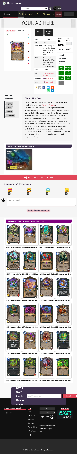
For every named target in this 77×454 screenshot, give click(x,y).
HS (7, 30)
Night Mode (45, 417)
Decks (9, 108)
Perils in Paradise (48, 105)
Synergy (9, 111)
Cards (12, 30)
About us (31, 419)
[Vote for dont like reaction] (67, 190)
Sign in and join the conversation (38, 177)
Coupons (31, 423)
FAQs (30, 435)
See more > (67, 172)
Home (30, 411)
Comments (10, 115)
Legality (9, 104)
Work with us (32, 427)
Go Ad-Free (58, 14)
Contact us (31, 415)
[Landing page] (4, 3)
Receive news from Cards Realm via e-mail (21, 396)
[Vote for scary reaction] (48, 190)
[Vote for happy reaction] (29, 190)
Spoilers (39, 31)
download (49, 78)
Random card (48, 32)
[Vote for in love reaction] (10, 190)
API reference (32, 431)
